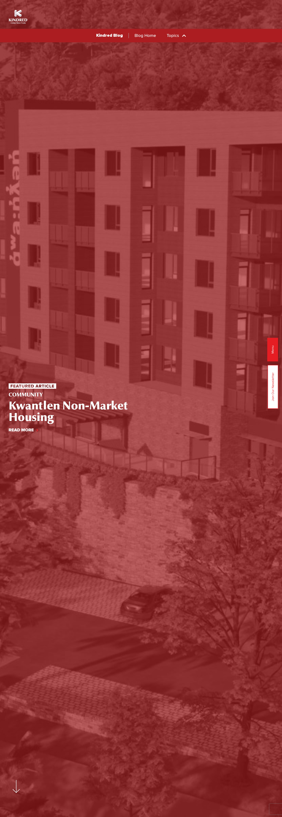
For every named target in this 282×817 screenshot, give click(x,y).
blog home (145, 35)
